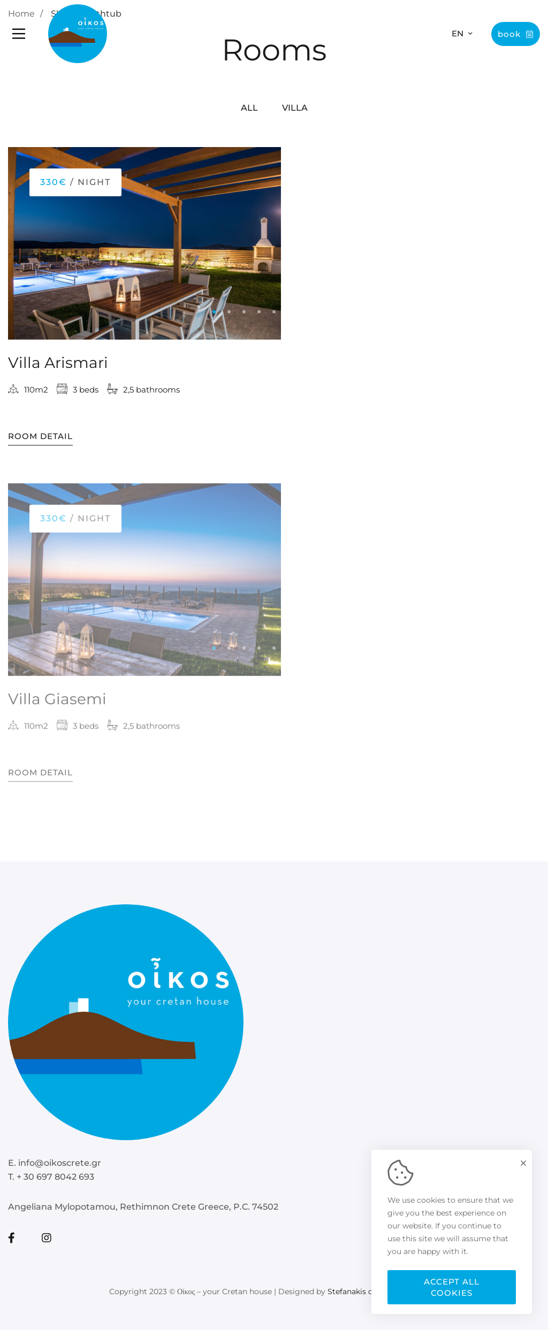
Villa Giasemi (57, 706)
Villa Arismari (58, 364)
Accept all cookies (452, 1287)
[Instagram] (46, 1238)
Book (516, 34)
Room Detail (40, 438)
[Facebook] (11, 1238)
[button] (214, 313)
